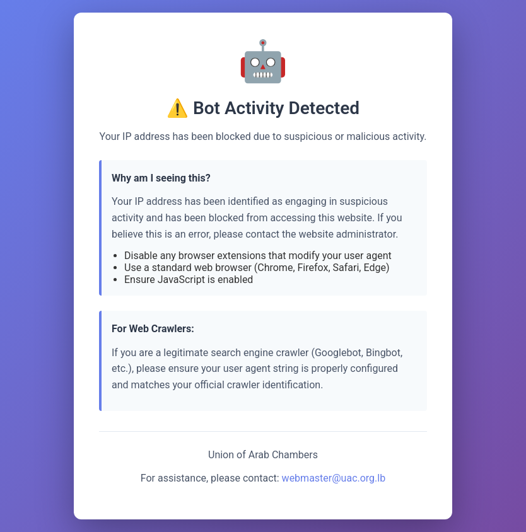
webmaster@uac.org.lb (334, 478)
